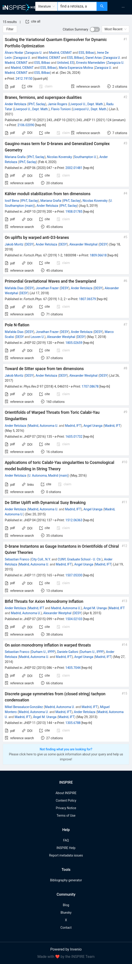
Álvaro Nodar (14, 52)
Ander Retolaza (15, 104)
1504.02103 (74, 619)
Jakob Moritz (14, 244)
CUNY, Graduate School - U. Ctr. (80, 559)
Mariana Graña (15, 157)
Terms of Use (66, 815)
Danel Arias (94, 57)
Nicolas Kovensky (59, 157)
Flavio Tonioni (61, 109)
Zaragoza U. (33, 52)
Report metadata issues (66, 855)
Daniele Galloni (67, 652)
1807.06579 (87, 299)
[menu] (120, 7)
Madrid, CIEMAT (60, 52)
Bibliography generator (66, 880)
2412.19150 (24, 78)
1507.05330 (74, 575)
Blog (66, 905)
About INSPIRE (66, 793)
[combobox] (77, 6)
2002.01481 (74, 168)
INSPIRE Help (65, 848)
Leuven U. (38, 337)
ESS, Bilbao (87, 52)
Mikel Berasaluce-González (24, 707)
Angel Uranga (93, 425)
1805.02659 (74, 343)
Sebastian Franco (17, 559)
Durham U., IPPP (43, 652)
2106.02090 (26, 125)
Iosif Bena (12, 200)
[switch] (95, 29)
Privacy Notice (66, 808)
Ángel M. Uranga (44, 717)
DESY (29, 244)
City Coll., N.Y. (41, 559)
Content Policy (66, 800)
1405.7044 (73, 668)
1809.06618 (98, 255)
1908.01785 (74, 211)
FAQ (66, 840)
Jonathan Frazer (47, 288)
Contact (66, 927)
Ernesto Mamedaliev (90, 62)
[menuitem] (123, 7)
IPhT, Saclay (36, 104)
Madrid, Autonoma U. (43, 425)
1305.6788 (73, 723)
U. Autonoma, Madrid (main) (48, 475)
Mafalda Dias (14, 288)
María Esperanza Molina (76, 67)
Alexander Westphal (83, 244)
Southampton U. (85, 157)
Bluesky (66, 912)
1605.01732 (74, 436)
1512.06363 (74, 520)
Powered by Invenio (66, 949)
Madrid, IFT (73, 425)
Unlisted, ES (65, 62)
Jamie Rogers (57, 104)
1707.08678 (90, 386)
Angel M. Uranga (95, 608)
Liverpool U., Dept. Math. (86, 104)
